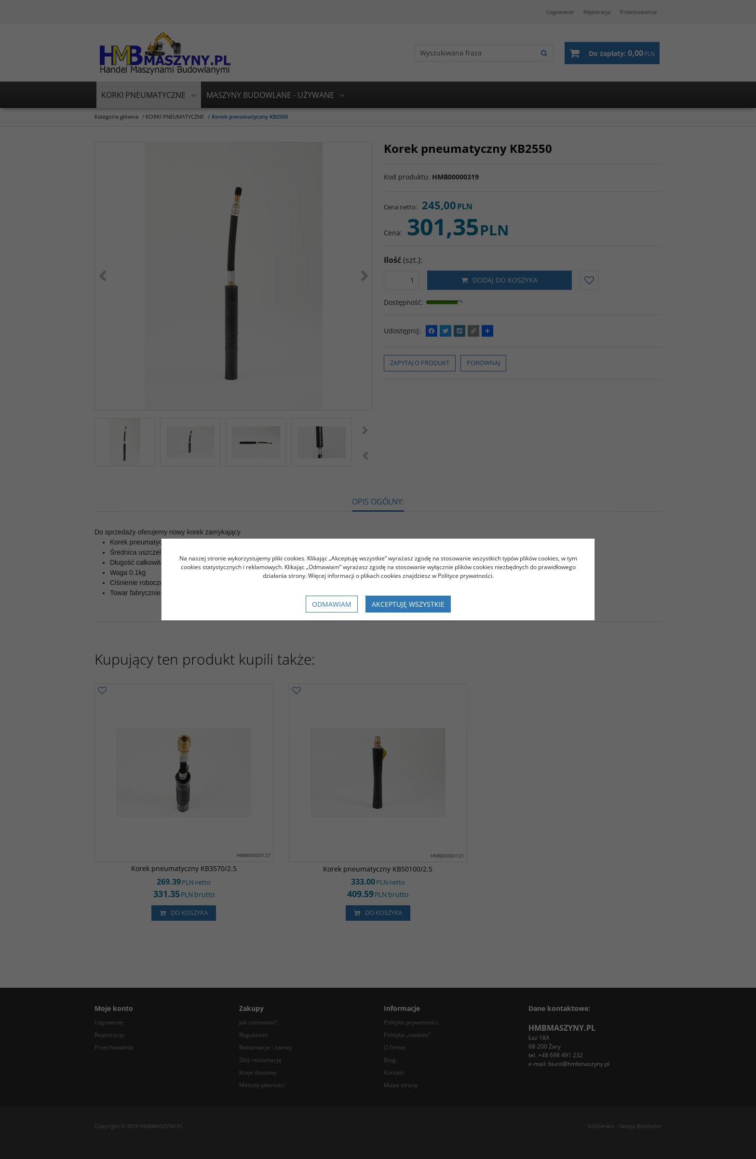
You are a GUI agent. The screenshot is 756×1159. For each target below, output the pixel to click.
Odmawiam (331, 604)
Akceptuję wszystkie (408, 604)
